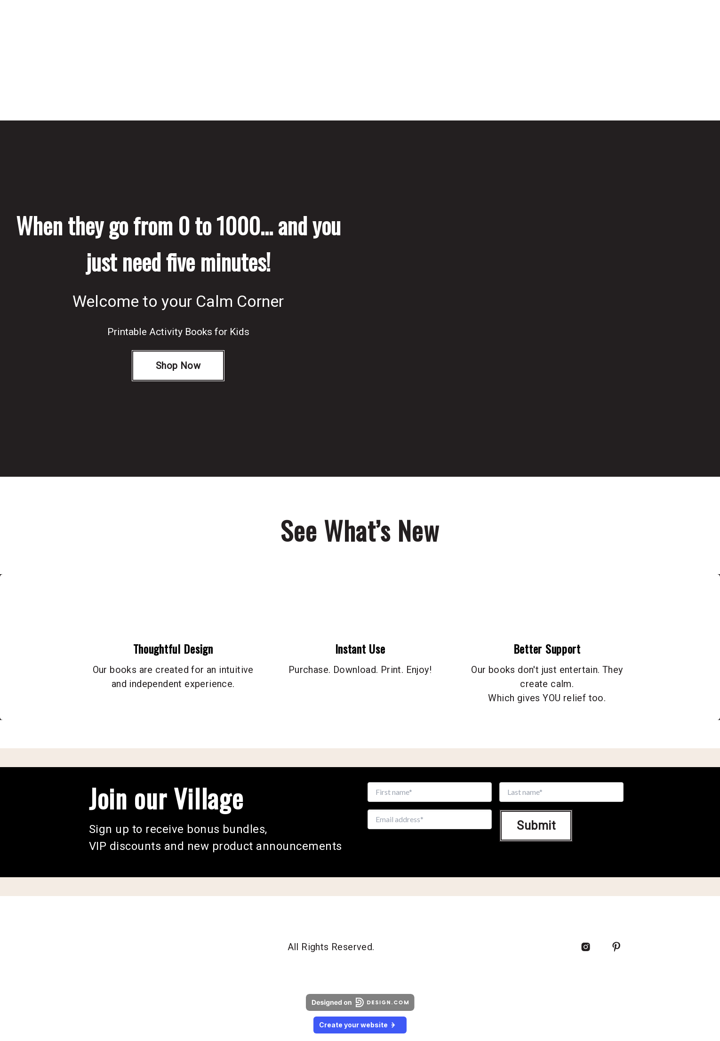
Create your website (360, 1025)
